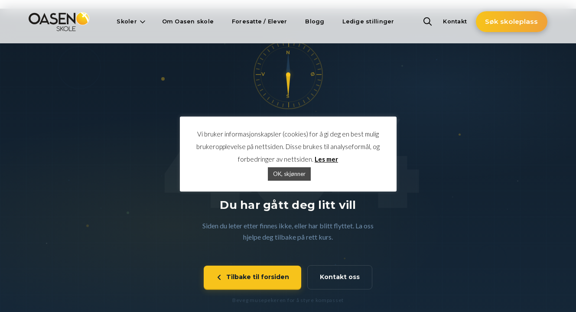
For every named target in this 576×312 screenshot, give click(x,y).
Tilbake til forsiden (252, 277)
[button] (130, 21)
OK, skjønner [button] (289, 173)
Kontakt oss (340, 277)
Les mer (326, 159)
